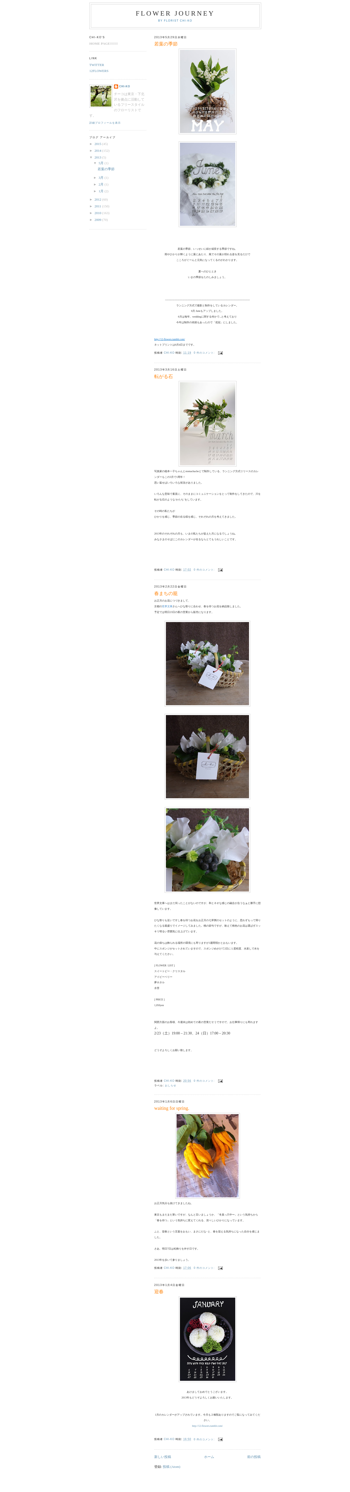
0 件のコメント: (205, 352)
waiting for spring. (171, 1108)
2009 (98, 220)
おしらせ (170, 1085)
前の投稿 (254, 1457)
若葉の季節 (166, 44)
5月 (102, 163)
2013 (98, 157)
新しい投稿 (162, 1457)
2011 (98, 206)
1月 (102, 191)
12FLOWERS (99, 71)
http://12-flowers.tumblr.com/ (207, 1425)
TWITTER (96, 65)
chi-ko (124, 86)
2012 (98, 199)
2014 (98, 151)
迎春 (159, 1291)
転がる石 (163, 376)
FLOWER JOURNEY (175, 13)
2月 (102, 184)
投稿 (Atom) (171, 1467)
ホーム (209, 1457)
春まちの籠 (166, 593)
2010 (98, 213)
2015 (98, 144)
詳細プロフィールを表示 (105, 122)
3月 (102, 178)
